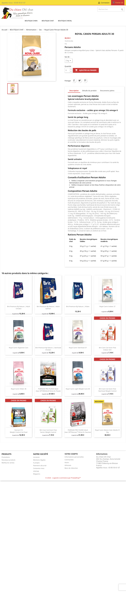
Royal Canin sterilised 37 (78, 348)
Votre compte (71, 454)
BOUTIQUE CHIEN (31, 21)
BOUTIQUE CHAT (48, 21)
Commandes (69, 460)
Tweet (79, 80)
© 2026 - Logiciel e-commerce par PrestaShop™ (63, 478)
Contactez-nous (38, 468)
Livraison (36, 457)
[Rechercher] (110, 9)
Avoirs (67, 462)
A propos (36, 463)
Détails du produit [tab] (89, 90)
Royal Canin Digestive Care (18, 348)
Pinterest (85, 80)
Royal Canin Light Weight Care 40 (78, 389)
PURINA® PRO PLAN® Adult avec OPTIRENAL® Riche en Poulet (48, 390)
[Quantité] (67, 70)
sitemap (36, 471)
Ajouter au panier (85, 70)
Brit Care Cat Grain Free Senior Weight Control (48, 431)
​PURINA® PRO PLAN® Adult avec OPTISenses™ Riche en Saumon (78, 431)
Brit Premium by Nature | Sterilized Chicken (48, 349)
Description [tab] (74, 90)
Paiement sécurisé (39, 465)
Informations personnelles (74, 457)
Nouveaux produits (8, 460)
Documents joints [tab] (107, 90)
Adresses (68, 465)
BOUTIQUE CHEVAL (65, 21)
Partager (74, 80)
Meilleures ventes (8, 463)
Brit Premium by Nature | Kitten (77, 306)
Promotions (6, 457)
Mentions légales (39, 460)
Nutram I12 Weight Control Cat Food (18, 431)
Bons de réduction (71, 468)
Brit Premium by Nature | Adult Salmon (48, 307)
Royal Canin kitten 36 (18, 389)
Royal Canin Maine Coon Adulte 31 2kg (107, 431)
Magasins (36, 474)
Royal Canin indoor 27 (107, 306)
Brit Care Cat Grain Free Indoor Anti (107, 349)
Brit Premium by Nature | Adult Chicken (18, 307)
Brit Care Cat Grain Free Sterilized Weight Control (107, 390)
